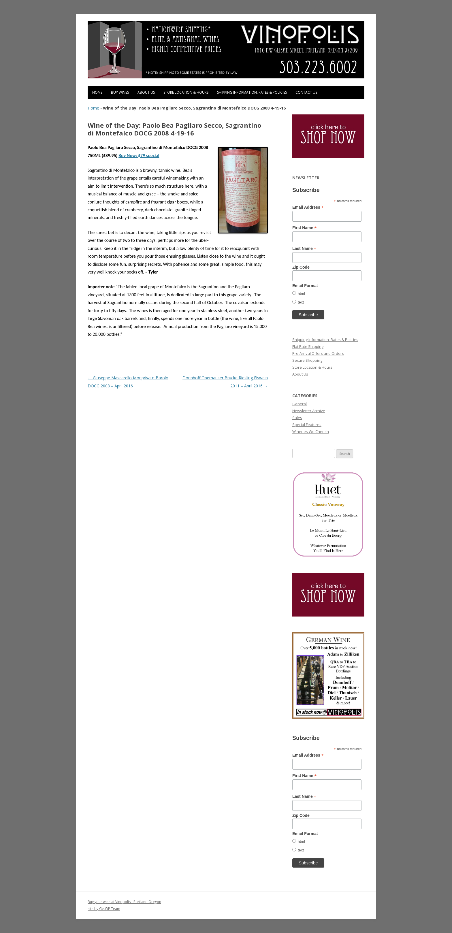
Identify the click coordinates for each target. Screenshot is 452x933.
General (299, 403)
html (301, 293)
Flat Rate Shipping (307, 346)
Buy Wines (120, 92)
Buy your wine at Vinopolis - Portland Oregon (124, 901)
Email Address (308, 207)
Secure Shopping (307, 360)
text (301, 302)
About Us (146, 92)
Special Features (306, 424)
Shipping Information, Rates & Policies (252, 92)
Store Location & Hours (185, 92)
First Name (304, 228)
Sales (297, 417)
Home (97, 92)
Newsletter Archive (308, 410)
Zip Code (301, 267)
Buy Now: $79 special (138, 155)
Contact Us (306, 92)
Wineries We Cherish (310, 431)
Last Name (304, 248)
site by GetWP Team (104, 908)
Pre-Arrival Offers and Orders (318, 353)
